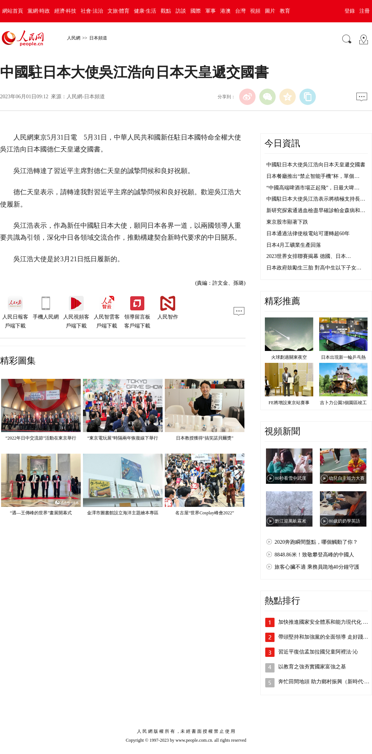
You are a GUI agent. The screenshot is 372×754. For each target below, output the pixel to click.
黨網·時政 (39, 11)
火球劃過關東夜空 (289, 357)
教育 (285, 11)
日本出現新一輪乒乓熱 (343, 357)
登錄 (349, 11)
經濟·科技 (65, 11)
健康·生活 (145, 11)
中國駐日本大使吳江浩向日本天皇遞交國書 (315, 164)
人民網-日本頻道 (86, 96)
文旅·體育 (119, 11)
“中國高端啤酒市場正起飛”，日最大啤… (312, 188)
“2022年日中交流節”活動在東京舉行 (41, 438)
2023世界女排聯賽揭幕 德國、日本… (308, 256)
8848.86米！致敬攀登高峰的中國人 (314, 554)
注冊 (364, 11)
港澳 (225, 11)
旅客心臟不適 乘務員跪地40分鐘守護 (317, 567)
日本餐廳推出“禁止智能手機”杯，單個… (312, 176)
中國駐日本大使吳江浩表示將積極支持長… (315, 199)
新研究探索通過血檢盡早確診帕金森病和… (315, 210)
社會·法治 (92, 11)
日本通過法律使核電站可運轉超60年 (308, 233)
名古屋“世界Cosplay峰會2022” (204, 512)
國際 (195, 11)
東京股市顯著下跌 (287, 222)
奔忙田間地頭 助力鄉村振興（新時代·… (323, 681)
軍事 (210, 11)
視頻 (255, 11)
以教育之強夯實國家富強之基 (312, 667)
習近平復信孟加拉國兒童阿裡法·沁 (318, 652)
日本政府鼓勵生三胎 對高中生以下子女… (314, 268)
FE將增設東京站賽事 (289, 402)
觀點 (166, 11)
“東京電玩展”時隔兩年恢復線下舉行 (122, 438)
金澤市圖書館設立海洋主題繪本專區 (122, 512)
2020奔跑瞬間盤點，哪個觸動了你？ (316, 542)
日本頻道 (98, 38)
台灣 (240, 11)
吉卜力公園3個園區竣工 (343, 402)
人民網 (73, 38)
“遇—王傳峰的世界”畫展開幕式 (41, 512)
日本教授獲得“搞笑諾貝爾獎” (205, 438)
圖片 (270, 11)
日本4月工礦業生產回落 (293, 245)
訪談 (181, 11)
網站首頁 (12, 11)
